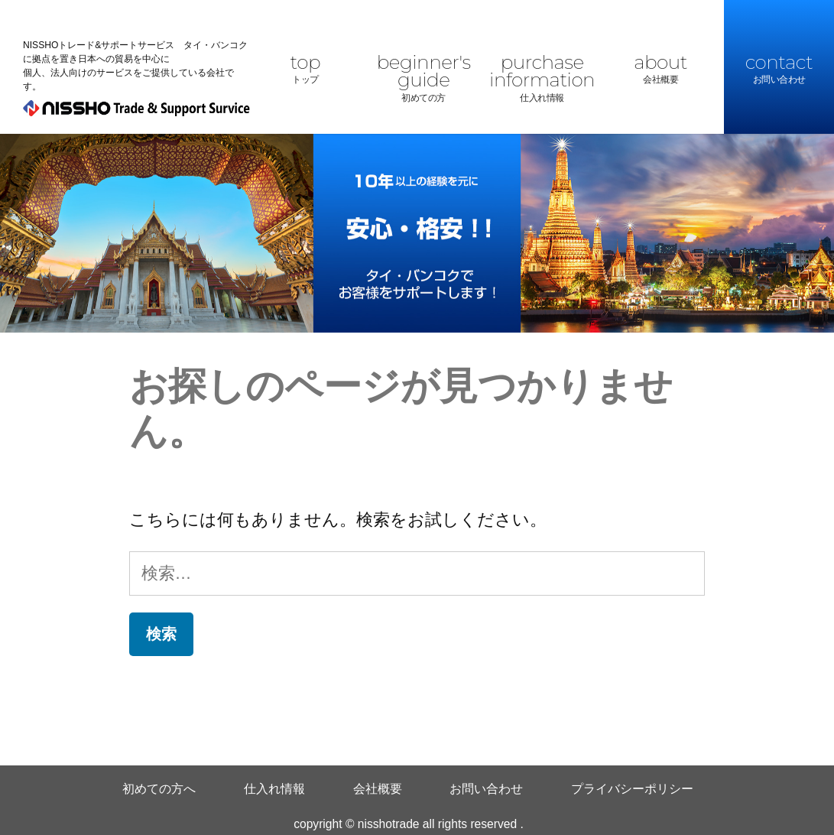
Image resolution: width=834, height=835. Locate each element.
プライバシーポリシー (632, 788)
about (660, 69)
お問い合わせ (486, 788)
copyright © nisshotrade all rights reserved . (409, 823)
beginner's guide (423, 78)
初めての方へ (159, 788)
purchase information (542, 78)
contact (779, 69)
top (305, 69)
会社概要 (377, 788)
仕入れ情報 (274, 788)
